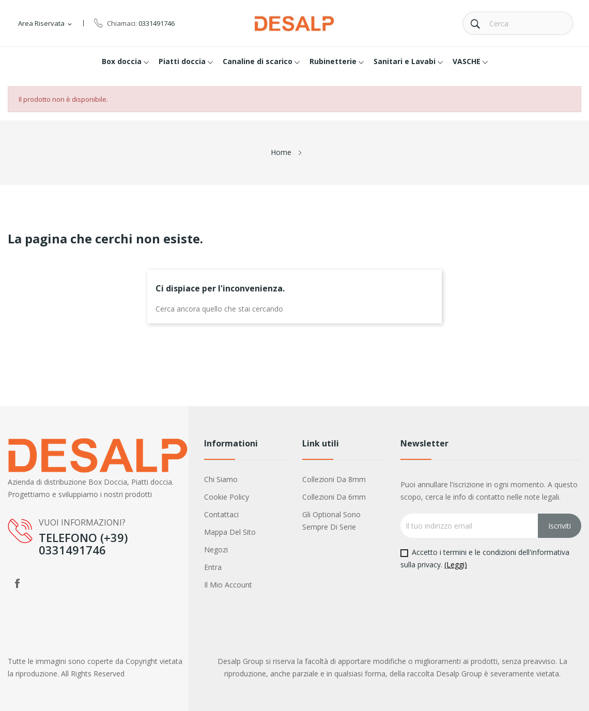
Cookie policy (226, 497)
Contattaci (221, 514)
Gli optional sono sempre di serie (331, 520)
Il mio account (228, 585)
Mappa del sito (230, 532)
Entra (213, 567)
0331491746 (156, 23)
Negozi (216, 549)
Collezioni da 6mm (334, 497)
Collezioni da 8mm (334, 479)
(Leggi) (455, 564)
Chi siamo (221, 479)
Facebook (17, 583)
